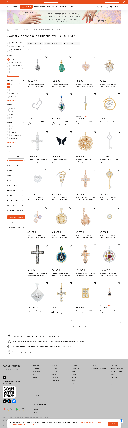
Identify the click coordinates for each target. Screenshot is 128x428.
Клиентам (55, 6)
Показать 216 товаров (16, 217)
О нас (54, 383)
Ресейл (42, 6)
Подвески (26, 29)
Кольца (74, 371)
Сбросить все (16, 223)
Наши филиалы (8, 374)
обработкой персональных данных (22, 424)
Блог (34, 401)
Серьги (74, 374)
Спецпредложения (116, 385)
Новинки (74, 391)
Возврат (113, 374)
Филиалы (70, 6)
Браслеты (75, 377)
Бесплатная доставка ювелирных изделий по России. (25, 2)
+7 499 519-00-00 (8, 371)
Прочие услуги (56, 380)
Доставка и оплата (116, 371)
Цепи (73, 380)
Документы (36, 409)
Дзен (4, 377)
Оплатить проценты (117, 368)
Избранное (107, 7)
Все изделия (75, 368)
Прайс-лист (36, 371)
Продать (54, 371)
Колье (73, 386)
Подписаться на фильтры (16, 227)
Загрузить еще (74, 320)
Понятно (113, 423)
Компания (63, 6)
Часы (73, 389)
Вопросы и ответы (116, 382)
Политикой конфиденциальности (90, 422)
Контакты (35, 412)
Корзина (110, 7)
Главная (8, 30)
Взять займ (36, 368)
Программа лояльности (114, 378)
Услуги (48, 6)
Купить (54, 374)
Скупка (35, 377)
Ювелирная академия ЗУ (39, 405)
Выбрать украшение (51, 2)
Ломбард (36, 6)
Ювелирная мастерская (98, 368)
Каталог (28, 6)
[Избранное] (46, 56)
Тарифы (35, 374)
